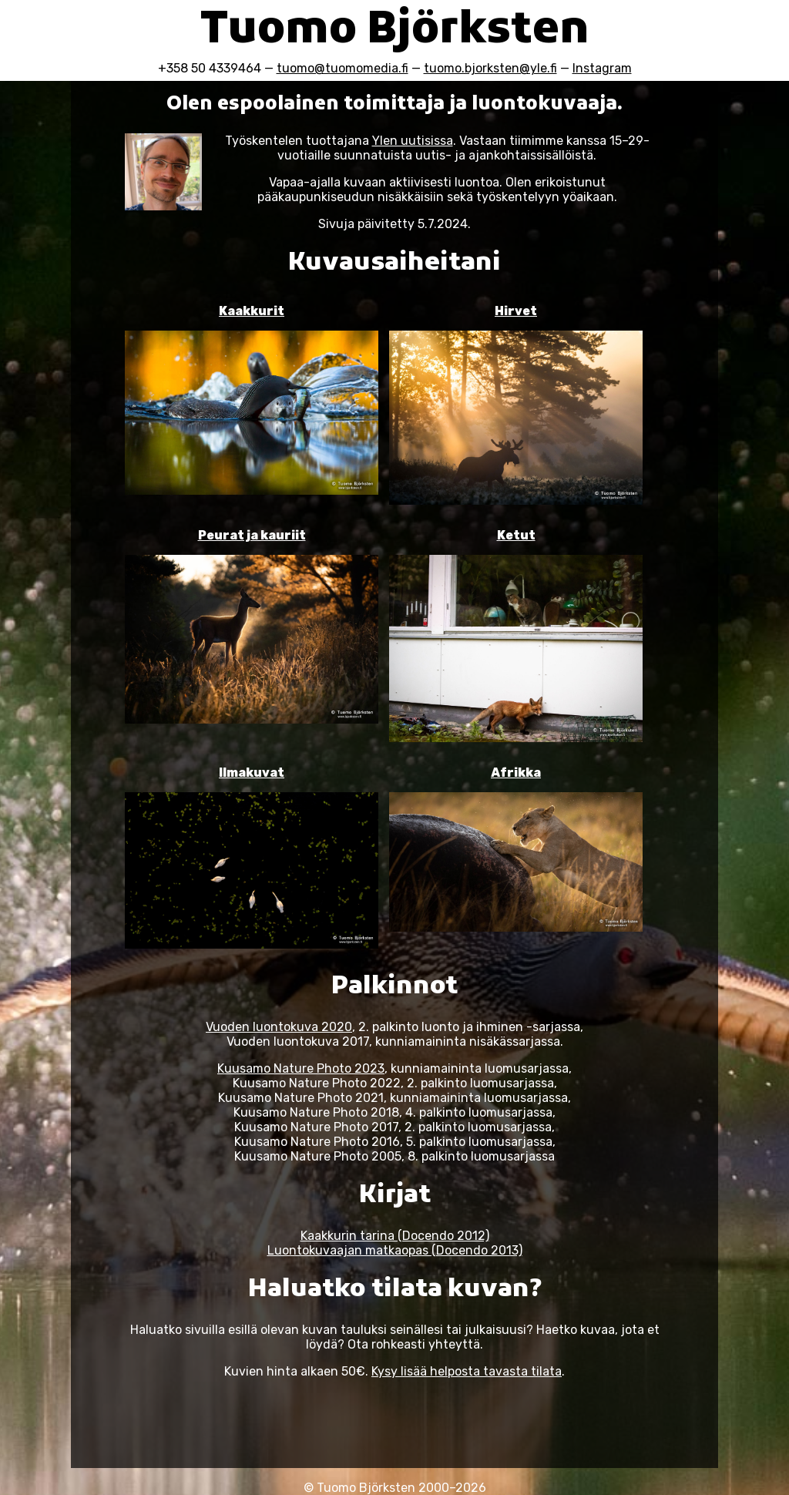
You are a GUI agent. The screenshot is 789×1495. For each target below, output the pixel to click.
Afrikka (516, 772)
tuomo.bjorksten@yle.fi (490, 68)
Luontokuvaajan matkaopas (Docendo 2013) (394, 1250)
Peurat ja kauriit (252, 535)
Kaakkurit (251, 311)
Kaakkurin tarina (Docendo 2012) (394, 1235)
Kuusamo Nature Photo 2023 (300, 1068)
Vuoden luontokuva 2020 (279, 1027)
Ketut (516, 535)
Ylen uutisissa (412, 140)
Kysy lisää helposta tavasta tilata (466, 1371)
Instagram (602, 68)
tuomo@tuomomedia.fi (342, 68)
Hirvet (516, 311)
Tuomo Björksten (394, 31)
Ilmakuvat (251, 772)
